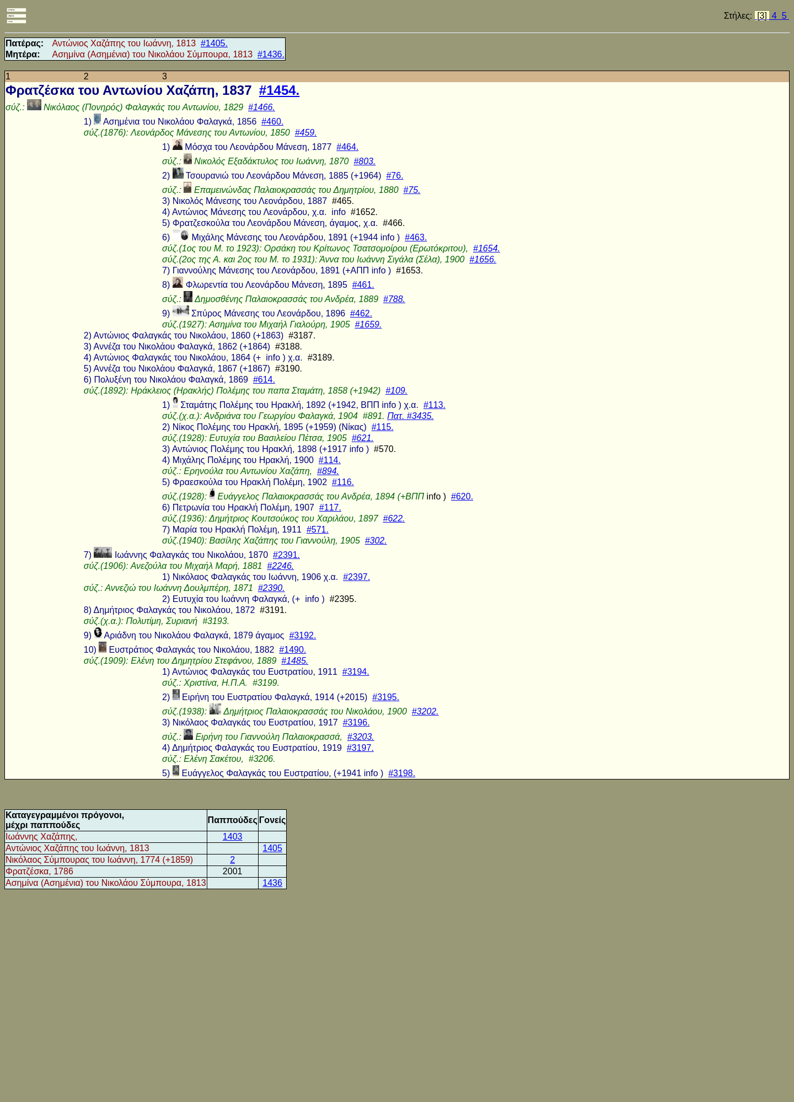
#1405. (214, 43)
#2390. (271, 588)
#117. (330, 507)
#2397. (356, 577)
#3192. (302, 635)
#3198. (401, 773)
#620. (462, 496)
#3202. (425, 711)
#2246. (280, 566)
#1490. (292, 649)
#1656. (482, 259)
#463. (416, 237)
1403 (233, 836)
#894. (328, 471)
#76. (394, 175)
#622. (394, 518)
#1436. (271, 54)
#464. (347, 147)
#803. (364, 161)
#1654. (486, 248)
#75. (412, 190)
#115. (383, 427)
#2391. (286, 555)
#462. (361, 313)
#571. (318, 529)
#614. (264, 379)
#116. (343, 482)
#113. (434, 405)
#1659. (368, 324)
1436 (272, 883)
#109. (396, 390)
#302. (376, 540)
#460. (272, 121)
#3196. (356, 722)
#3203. (360, 736)
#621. (363, 438)
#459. (306, 132)
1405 (272, 848)
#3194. (355, 671)
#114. (330, 460)
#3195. (385, 697)
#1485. (294, 660)
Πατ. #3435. (410, 416)
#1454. (279, 90)
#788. (394, 299)
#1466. (261, 107)
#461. (363, 284)
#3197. (360, 747)
